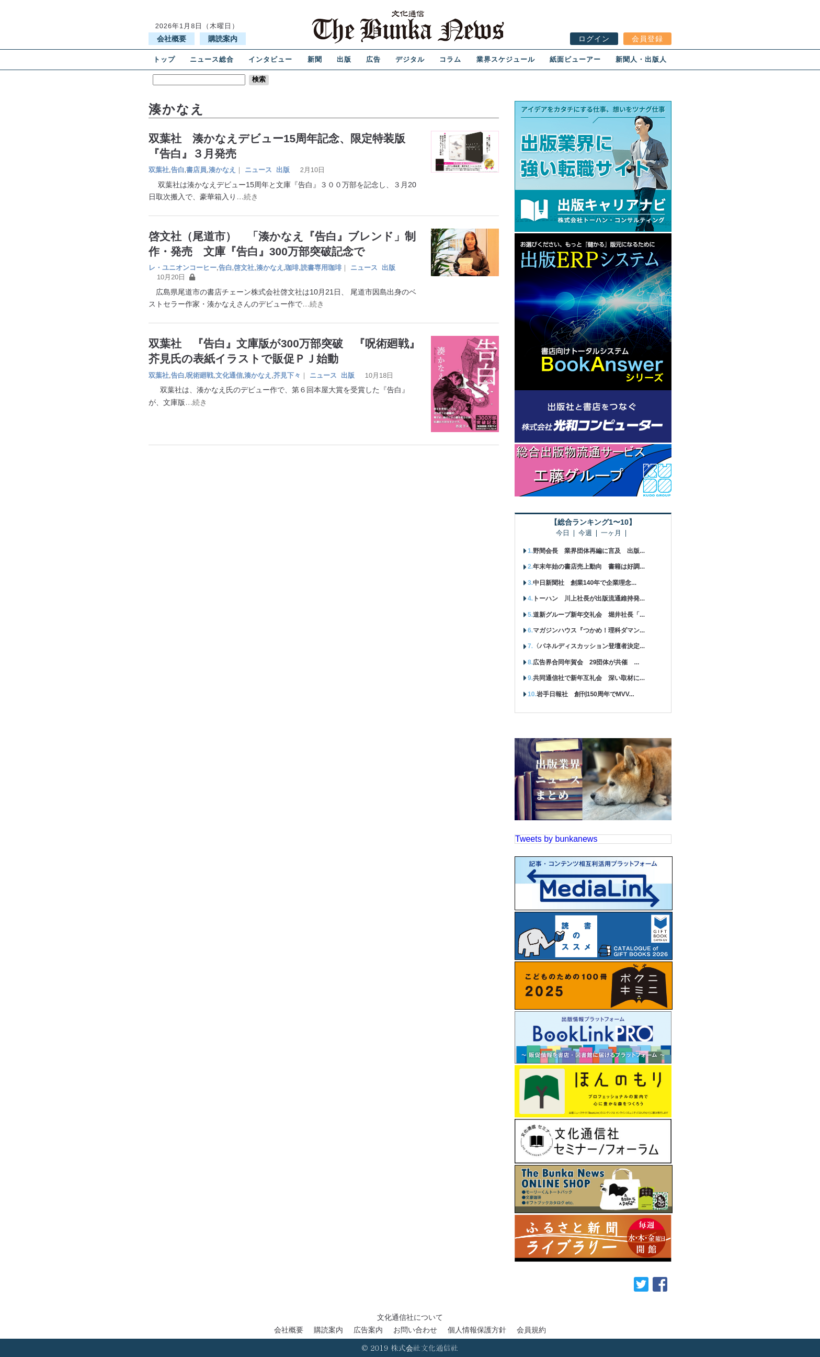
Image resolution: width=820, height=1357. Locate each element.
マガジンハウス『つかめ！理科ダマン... (589, 630)
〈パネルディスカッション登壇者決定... (589, 646)
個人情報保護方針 (477, 1330)
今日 (563, 533)
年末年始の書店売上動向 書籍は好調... (589, 566)
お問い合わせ (415, 1330)
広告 (373, 59)
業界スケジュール (505, 59)
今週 (585, 533)
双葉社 (159, 170)
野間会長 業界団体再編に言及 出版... (589, 551)
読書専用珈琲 (321, 268)
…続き (247, 197)
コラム (450, 59)
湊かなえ (222, 170)
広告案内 (368, 1330)
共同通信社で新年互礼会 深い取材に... (589, 678)
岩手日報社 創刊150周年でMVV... (585, 694)
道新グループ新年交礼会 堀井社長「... (589, 614)
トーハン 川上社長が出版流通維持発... (589, 598)
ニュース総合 (212, 59)
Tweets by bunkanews (556, 838)
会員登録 (647, 38)
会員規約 (531, 1330)
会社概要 (171, 39)
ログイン (594, 38)
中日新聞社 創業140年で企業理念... (584, 582)
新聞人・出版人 (641, 59)
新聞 (315, 59)
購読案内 (222, 39)
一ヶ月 (611, 533)
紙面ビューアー (575, 59)
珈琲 (292, 268)
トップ (164, 59)
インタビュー (270, 59)
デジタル (410, 59)
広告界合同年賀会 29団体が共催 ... (586, 662)
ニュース (258, 170)
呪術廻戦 (199, 375)
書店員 (196, 170)
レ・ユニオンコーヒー (183, 268)
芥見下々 (287, 375)
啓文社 (244, 268)
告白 (178, 170)
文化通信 (229, 375)
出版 (344, 59)
